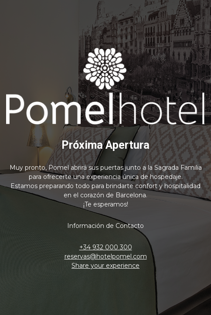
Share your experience (105, 266)
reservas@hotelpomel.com (106, 256)
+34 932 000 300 (105, 247)
